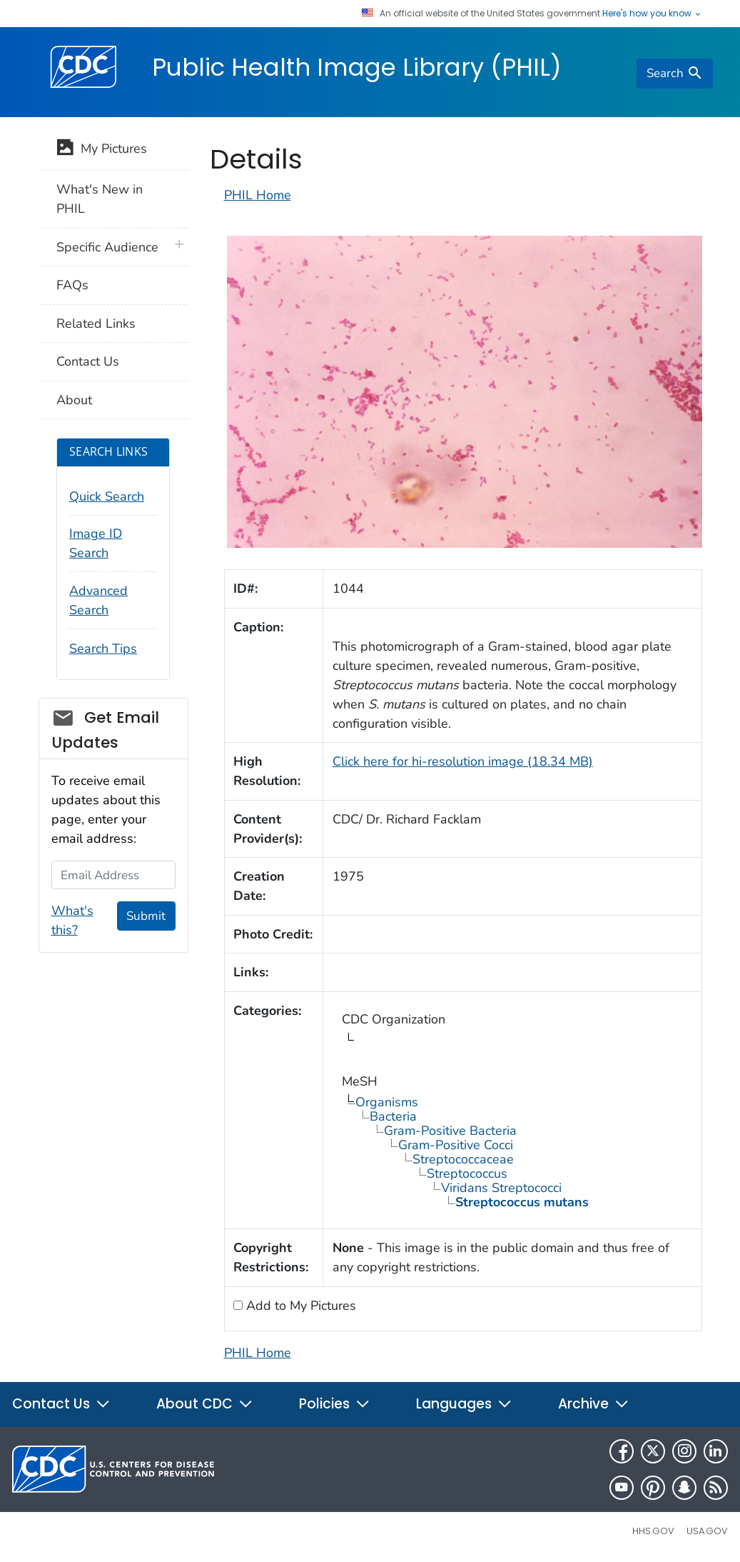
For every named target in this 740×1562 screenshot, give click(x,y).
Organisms (386, 1102)
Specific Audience (107, 247)
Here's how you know (652, 14)
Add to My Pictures (299, 1305)
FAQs (72, 285)
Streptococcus (467, 1173)
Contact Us (87, 361)
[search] (674, 74)
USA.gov (707, 1531)
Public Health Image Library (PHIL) (357, 67)
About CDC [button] (204, 1403)
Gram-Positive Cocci (455, 1144)
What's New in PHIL (99, 199)
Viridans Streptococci (501, 1187)
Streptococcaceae (463, 1159)
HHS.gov (653, 1531)
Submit (146, 916)
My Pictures (101, 150)
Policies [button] (334, 1403)
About (74, 400)
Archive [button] (593, 1403)
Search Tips (103, 648)
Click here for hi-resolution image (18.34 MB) (463, 761)
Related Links (96, 323)
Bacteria (393, 1116)
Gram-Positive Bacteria (450, 1130)
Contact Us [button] (61, 1403)
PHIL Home (257, 195)
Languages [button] (464, 1403)
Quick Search (106, 496)
